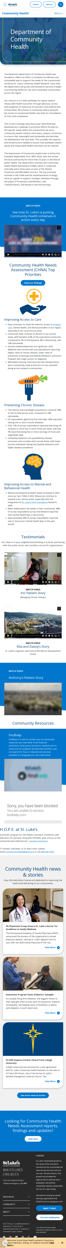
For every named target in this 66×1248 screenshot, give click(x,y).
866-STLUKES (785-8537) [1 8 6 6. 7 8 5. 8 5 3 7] (13, 1172)
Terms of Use (17, 1227)
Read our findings (33, 282)
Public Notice (7, 1227)
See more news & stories (33, 1095)
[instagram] (10, 1237)
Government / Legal (9, 1232)
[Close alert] (62, 1243)
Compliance (24, 1229)
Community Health (15, 13)
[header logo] (12, 4)
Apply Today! (49, 1208)
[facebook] (4, 1237)
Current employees (49, 1217)
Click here (33, 1139)
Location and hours (38, 841)
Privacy (10, 1224)
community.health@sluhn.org (20, 851)
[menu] (5, 4)
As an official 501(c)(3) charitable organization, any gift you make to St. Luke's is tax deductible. (49, 1230)
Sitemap (19, 1232)
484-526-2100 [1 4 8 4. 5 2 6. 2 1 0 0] (47, 851)
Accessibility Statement (21, 1224)
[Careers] (36, 4)
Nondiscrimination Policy (10, 1229)
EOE (4, 1224)
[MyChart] (49, 4)
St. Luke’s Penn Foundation (35, 502)
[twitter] (29, 1237)
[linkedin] (16, 1237)
